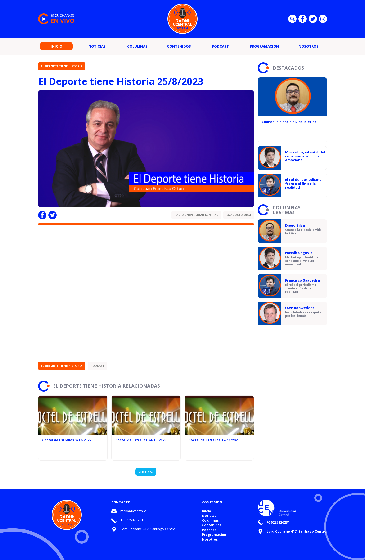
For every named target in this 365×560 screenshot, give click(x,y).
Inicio (56, 46)
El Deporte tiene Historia (61, 66)
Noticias (97, 46)
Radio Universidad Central (196, 215)
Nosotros (308, 46)
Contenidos (179, 46)
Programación (264, 46)
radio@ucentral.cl (133, 511)
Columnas (137, 46)
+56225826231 (131, 520)
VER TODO (146, 472)
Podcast (220, 46)
